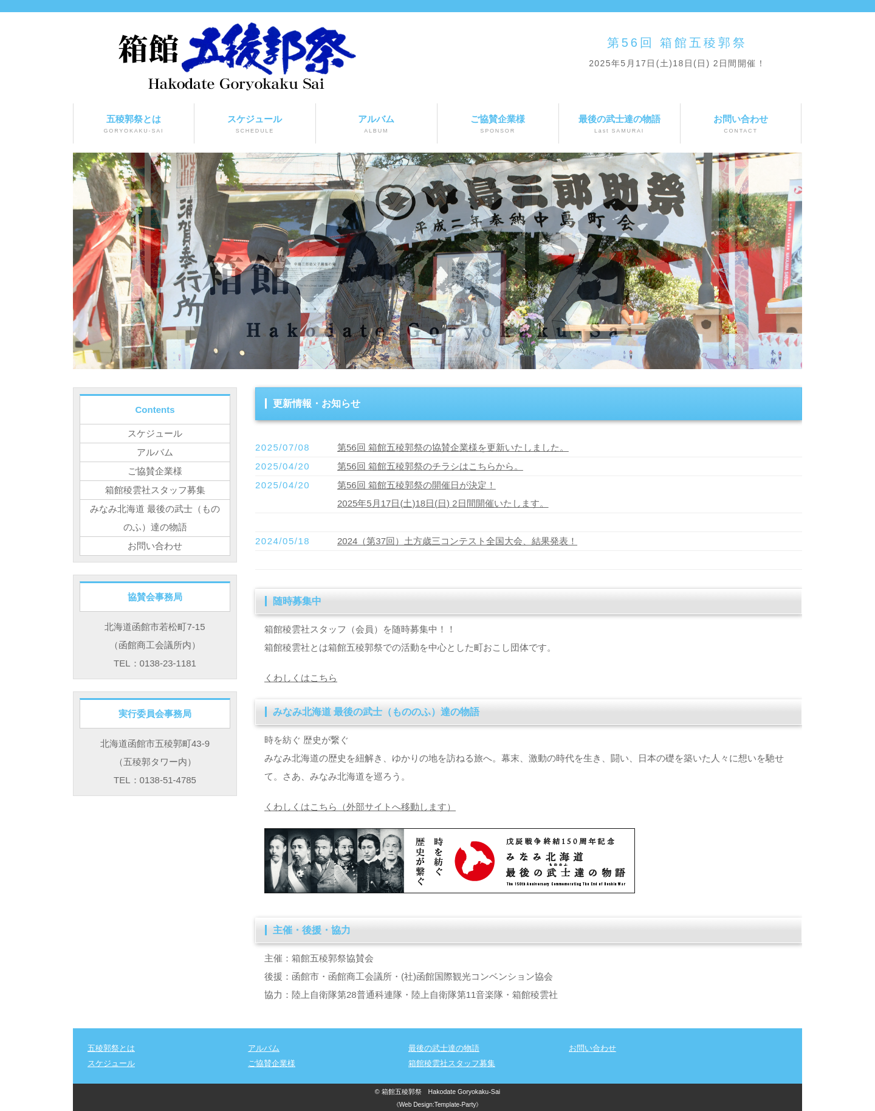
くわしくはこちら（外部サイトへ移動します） (360, 806)
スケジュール (254, 124)
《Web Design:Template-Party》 (437, 1104)
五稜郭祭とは (134, 124)
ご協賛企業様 (497, 124)
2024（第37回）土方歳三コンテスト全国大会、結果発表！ (457, 541)
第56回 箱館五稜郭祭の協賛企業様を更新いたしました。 (453, 447)
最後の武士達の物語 (619, 124)
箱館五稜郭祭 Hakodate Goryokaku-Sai (441, 1091)
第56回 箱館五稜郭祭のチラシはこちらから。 (430, 466)
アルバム (376, 124)
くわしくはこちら (300, 678)
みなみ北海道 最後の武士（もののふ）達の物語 (155, 518)
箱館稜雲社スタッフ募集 (155, 490)
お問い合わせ (741, 124)
